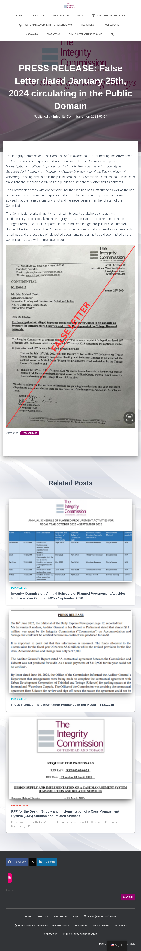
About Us (37, 15)
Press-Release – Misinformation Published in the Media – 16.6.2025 (62, 705)
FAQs (80, 15)
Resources (88, 25)
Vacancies (32, 34)
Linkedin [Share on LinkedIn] (47, 861)
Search (10, 890)
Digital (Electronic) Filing (108, 16)
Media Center (114, 25)
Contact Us (53, 34)
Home (19, 15)
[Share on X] (32, 862)
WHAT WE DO (61, 15)
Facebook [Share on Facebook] (17, 861)
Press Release (30, 433)
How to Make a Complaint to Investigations (45, 25)
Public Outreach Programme (85, 34)
